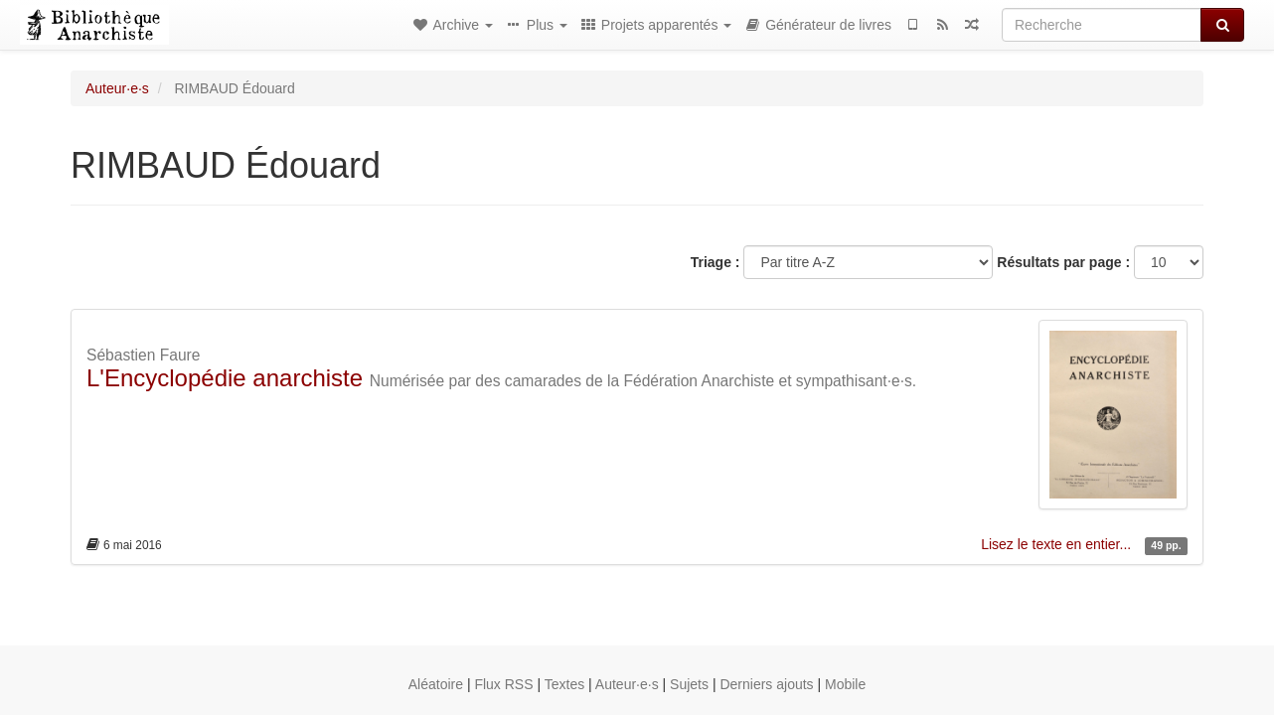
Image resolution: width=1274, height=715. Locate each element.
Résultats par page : (1063, 262)
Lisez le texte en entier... (1058, 544)
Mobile (845, 684)
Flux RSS (503, 684)
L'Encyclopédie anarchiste (224, 377)
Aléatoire (435, 684)
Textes (564, 684)
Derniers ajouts (766, 684)
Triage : (715, 262)
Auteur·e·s (117, 88)
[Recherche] (1101, 25)
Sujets (689, 684)
